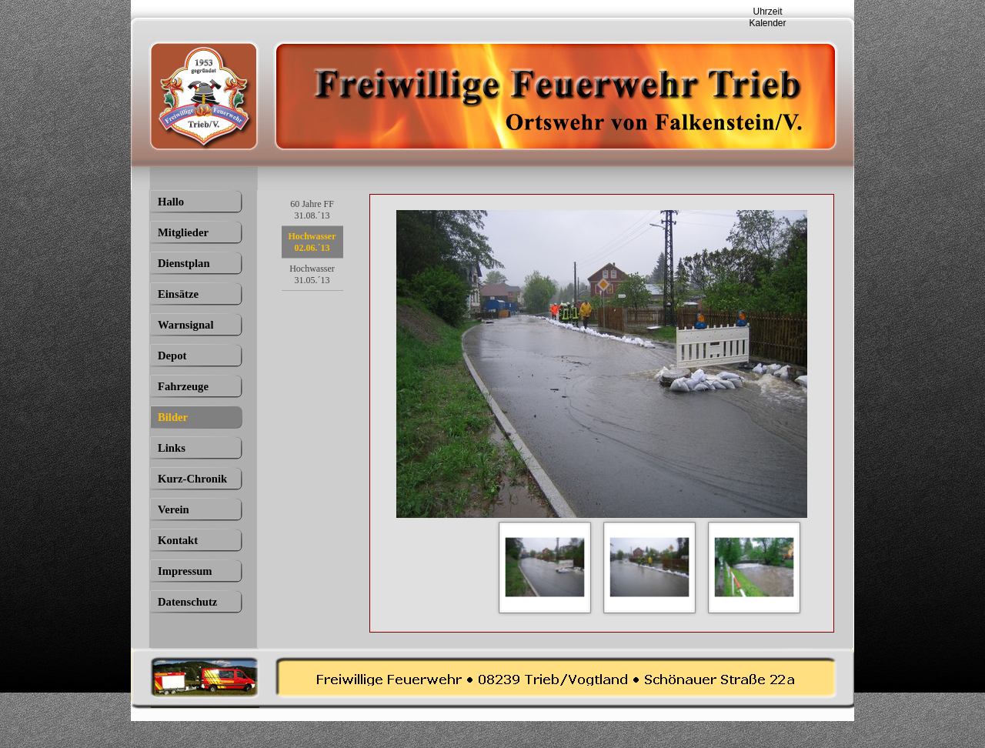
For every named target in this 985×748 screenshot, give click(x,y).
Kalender (767, 23)
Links (171, 448)
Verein (173, 509)
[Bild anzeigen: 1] (544, 567)
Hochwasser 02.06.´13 (312, 242)
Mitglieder (183, 232)
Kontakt (178, 540)
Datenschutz (187, 602)
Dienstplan (184, 263)
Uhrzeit (767, 11)
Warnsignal (186, 325)
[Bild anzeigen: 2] (649, 567)
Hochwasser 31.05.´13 (312, 274)
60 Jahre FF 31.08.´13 (312, 210)
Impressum (185, 571)
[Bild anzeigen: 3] (754, 567)
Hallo (171, 201)
